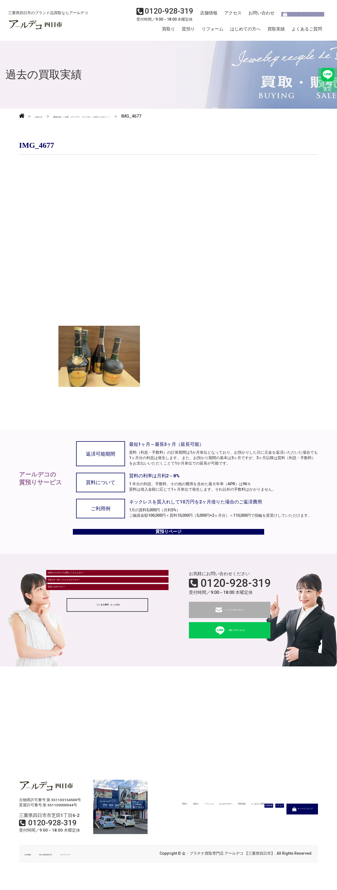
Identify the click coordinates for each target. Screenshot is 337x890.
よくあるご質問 (307, 31)
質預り (188, 31)
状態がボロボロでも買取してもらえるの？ (91, 587)
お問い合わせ (257, 15)
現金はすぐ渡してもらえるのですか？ (87, 602)
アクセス (229, 15)
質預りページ (168, 538)
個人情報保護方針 (63, 865)
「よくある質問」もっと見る (107, 639)
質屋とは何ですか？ (69, 617)
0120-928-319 (236, 594)
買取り (168, 31)
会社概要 (32, 865)
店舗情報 (206, 15)
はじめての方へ (245, 31)
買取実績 (276, 31)
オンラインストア (299, 15)
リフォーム (212, 31)
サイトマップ (97, 865)
